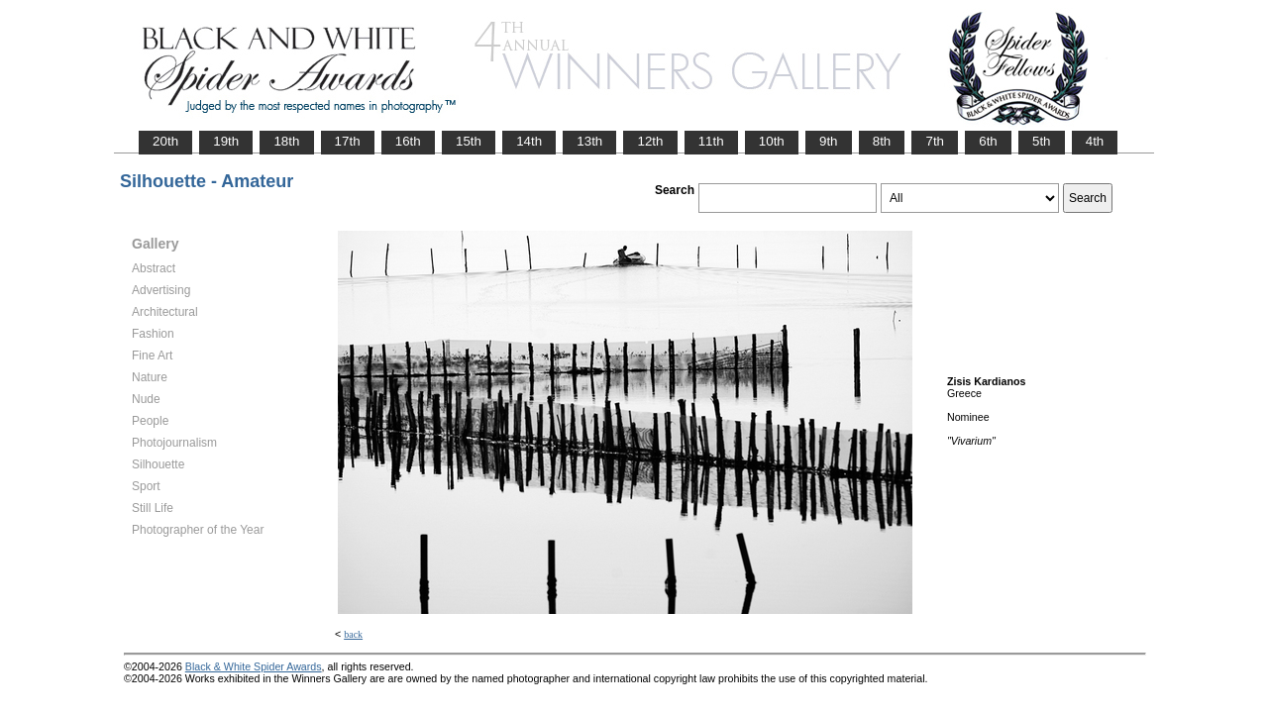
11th (711, 141)
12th (650, 141)
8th (882, 141)
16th (408, 141)
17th (347, 141)
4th (1095, 141)
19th (226, 141)
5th (1041, 141)
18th (286, 141)
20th (165, 141)
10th (771, 141)
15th (468, 141)
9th (828, 141)
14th (529, 141)
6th (988, 141)
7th (934, 141)
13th (589, 141)
